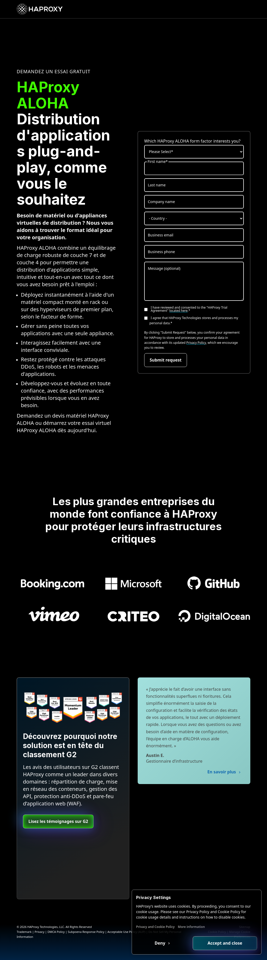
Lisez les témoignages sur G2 (58, 821)
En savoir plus (222, 772)
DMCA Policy (56, 932)
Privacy (39, 932)
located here (178, 310)
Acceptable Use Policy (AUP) (126, 932)
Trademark (24, 932)
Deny (160, 943)
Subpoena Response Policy (86, 932)
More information (191, 927)
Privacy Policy (196, 342)
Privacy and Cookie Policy (155, 927)
